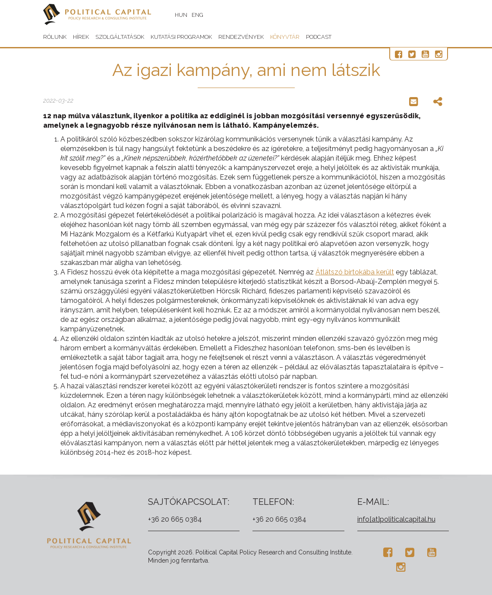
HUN (181, 15)
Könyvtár (285, 37)
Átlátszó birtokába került (354, 272)
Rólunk (54, 37)
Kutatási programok (181, 37)
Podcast (318, 37)
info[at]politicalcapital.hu (396, 519)
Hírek (81, 37)
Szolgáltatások (119, 37)
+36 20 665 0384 (175, 519)
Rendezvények (241, 37)
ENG (197, 15)
